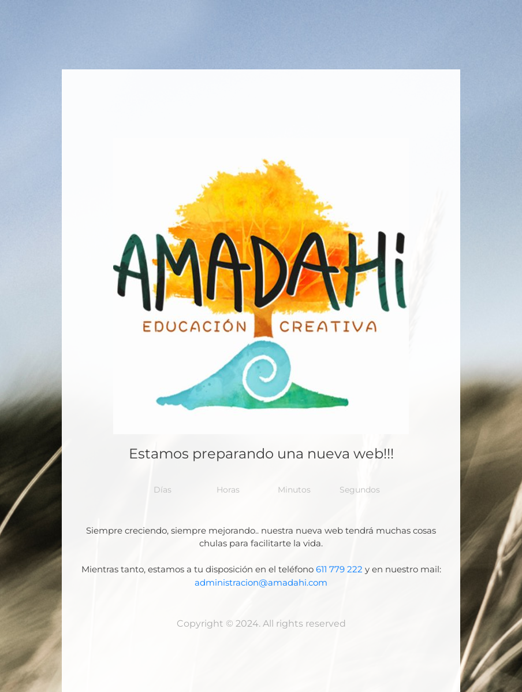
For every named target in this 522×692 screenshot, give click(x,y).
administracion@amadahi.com (261, 582)
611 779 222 (339, 569)
